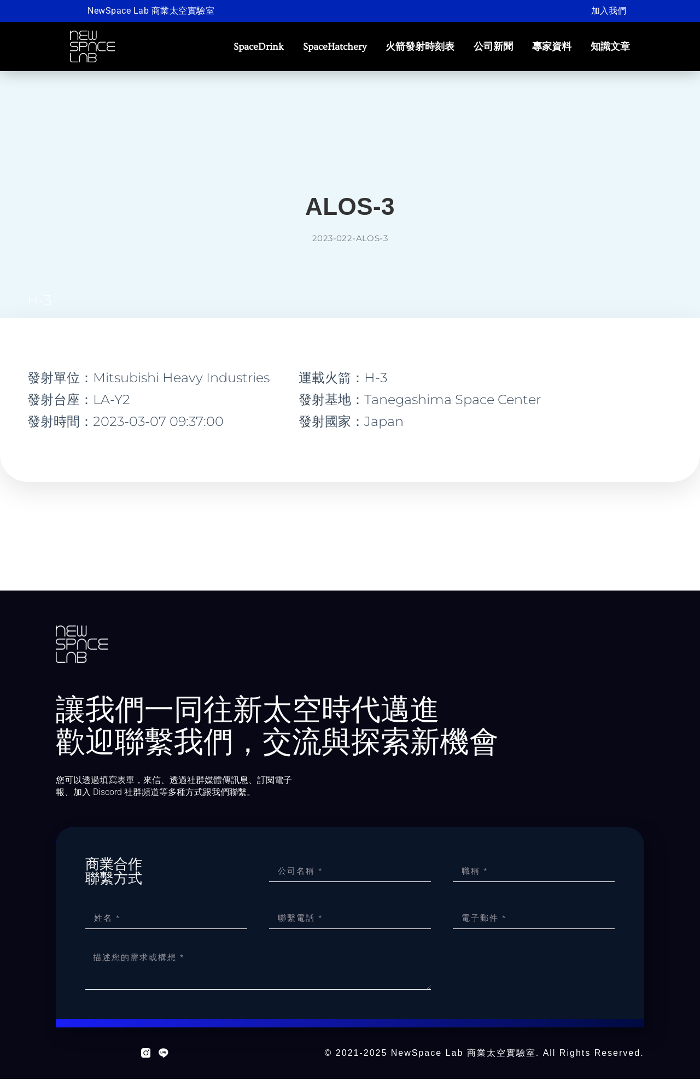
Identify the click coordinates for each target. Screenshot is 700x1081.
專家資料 (551, 46)
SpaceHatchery (334, 46)
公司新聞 (493, 46)
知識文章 (610, 46)
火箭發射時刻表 (420, 46)
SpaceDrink (259, 46)
